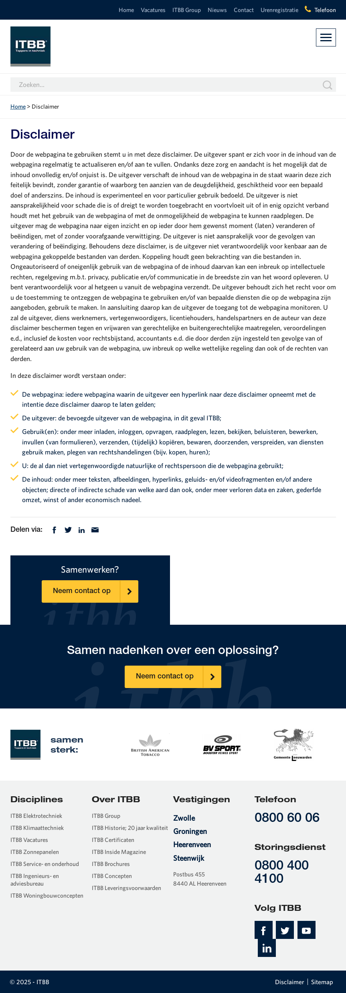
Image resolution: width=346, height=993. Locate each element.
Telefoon (325, 9)
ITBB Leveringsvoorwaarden (126, 887)
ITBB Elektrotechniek (36, 815)
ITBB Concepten (112, 875)
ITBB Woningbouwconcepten (46, 895)
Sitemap (322, 981)
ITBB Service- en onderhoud (44, 863)
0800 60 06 (287, 818)
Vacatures (153, 9)
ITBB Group (186, 9)
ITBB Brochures (111, 863)
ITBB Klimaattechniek (37, 827)
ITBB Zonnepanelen (34, 851)
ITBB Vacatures (29, 839)
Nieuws (217, 9)
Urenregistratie (279, 9)
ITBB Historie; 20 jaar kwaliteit (130, 827)
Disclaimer (289, 981)
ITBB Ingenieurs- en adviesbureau (34, 879)
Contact (244, 9)
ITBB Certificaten (113, 839)
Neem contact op (95, 591)
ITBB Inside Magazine (119, 851)
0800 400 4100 (282, 873)
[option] (149, 744)
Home (126, 9)
